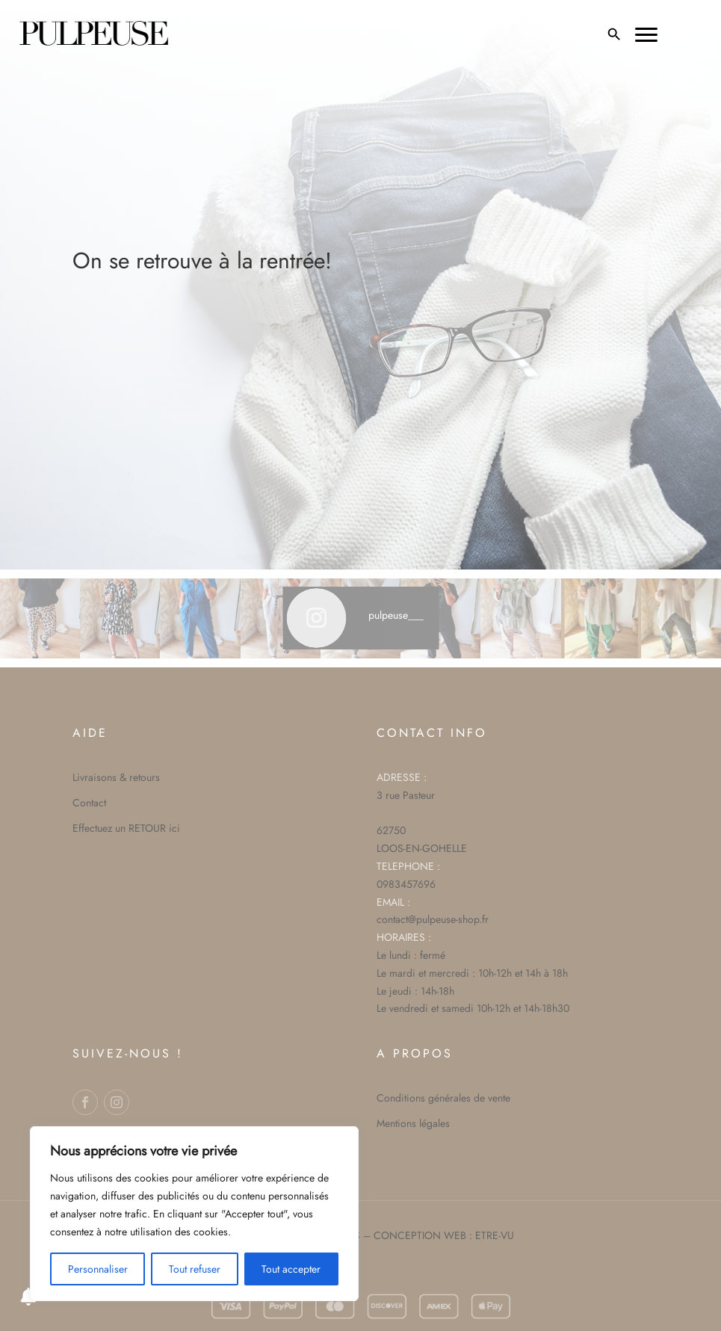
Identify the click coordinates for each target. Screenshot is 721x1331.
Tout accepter (291, 1268)
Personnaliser (98, 1268)
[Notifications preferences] (28, 1297)
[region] (194, 1213)
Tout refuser (194, 1268)
